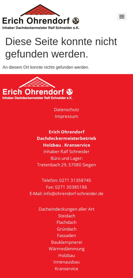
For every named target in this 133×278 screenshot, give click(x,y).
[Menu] (122, 16)
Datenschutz (66, 109)
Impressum (66, 116)
